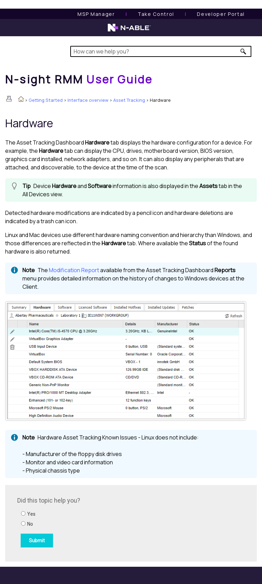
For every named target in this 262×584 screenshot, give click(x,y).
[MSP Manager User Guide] (96, 14)
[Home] (79, 79)
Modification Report (74, 270)
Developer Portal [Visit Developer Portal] (221, 14)
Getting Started (46, 100)
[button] (243, 51)
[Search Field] (160, 51)
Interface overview (87, 100)
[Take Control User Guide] (156, 14)
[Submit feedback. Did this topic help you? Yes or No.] (110, 522)
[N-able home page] (129, 30)
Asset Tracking (129, 100)
